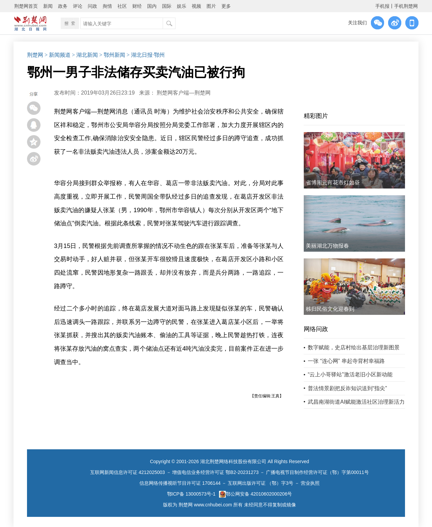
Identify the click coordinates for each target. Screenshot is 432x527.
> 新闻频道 (58, 55)
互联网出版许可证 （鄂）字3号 (260, 483)
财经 (137, 6)
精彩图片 (316, 115)
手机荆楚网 (406, 6)
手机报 (382, 6)
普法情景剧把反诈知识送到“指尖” (347, 388)
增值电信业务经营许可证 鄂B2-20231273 (215, 472)
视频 (196, 6)
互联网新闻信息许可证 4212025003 (127, 472)
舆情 (107, 6)
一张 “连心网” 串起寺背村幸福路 (346, 361)
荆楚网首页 (26, 6)
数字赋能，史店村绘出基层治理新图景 (354, 347)
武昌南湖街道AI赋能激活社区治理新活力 (356, 402)
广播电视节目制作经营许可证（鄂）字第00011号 (317, 472)
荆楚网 (35, 55)
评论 (77, 6)
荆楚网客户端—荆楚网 (184, 93)
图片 (211, 6)
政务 (63, 6)
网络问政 (316, 329)
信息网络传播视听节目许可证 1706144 (179, 483)
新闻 (48, 6)
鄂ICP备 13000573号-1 (191, 494)
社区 (122, 6)
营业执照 (310, 483)
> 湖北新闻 (85, 55)
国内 (152, 6)
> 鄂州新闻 (112, 55)
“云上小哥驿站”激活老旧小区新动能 (350, 374)
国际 (166, 6)
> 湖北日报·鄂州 (146, 55)
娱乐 (181, 6)
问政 (92, 6)
